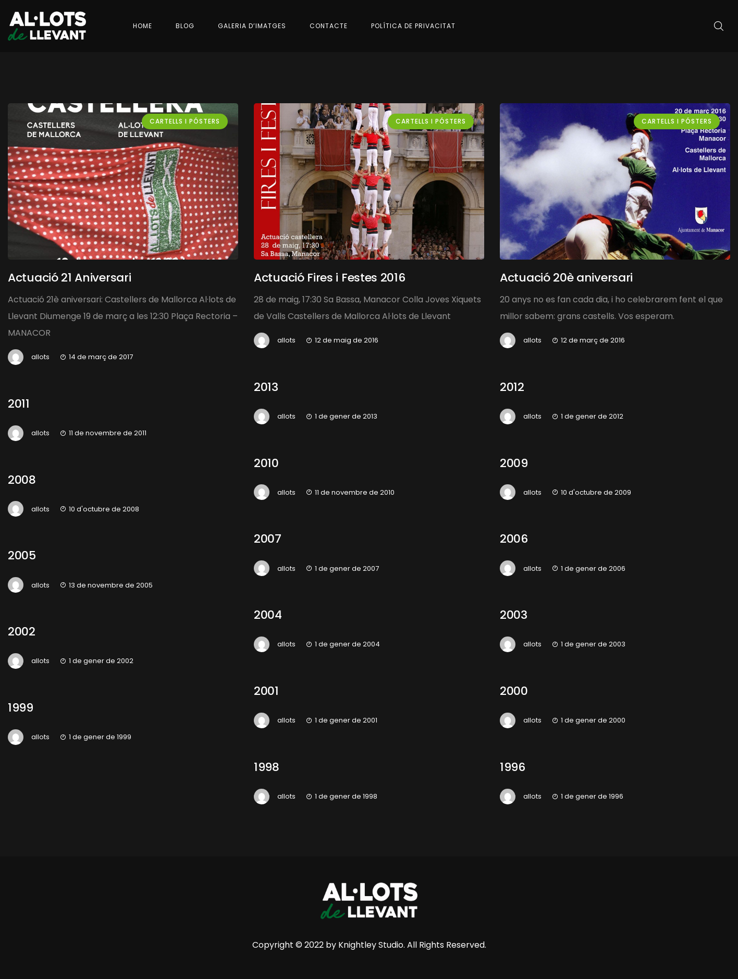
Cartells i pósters (185, 121)
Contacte (329, 25)
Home (142, 25)
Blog (185, 25)
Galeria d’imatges (252, 25)
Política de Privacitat (413, 25)
